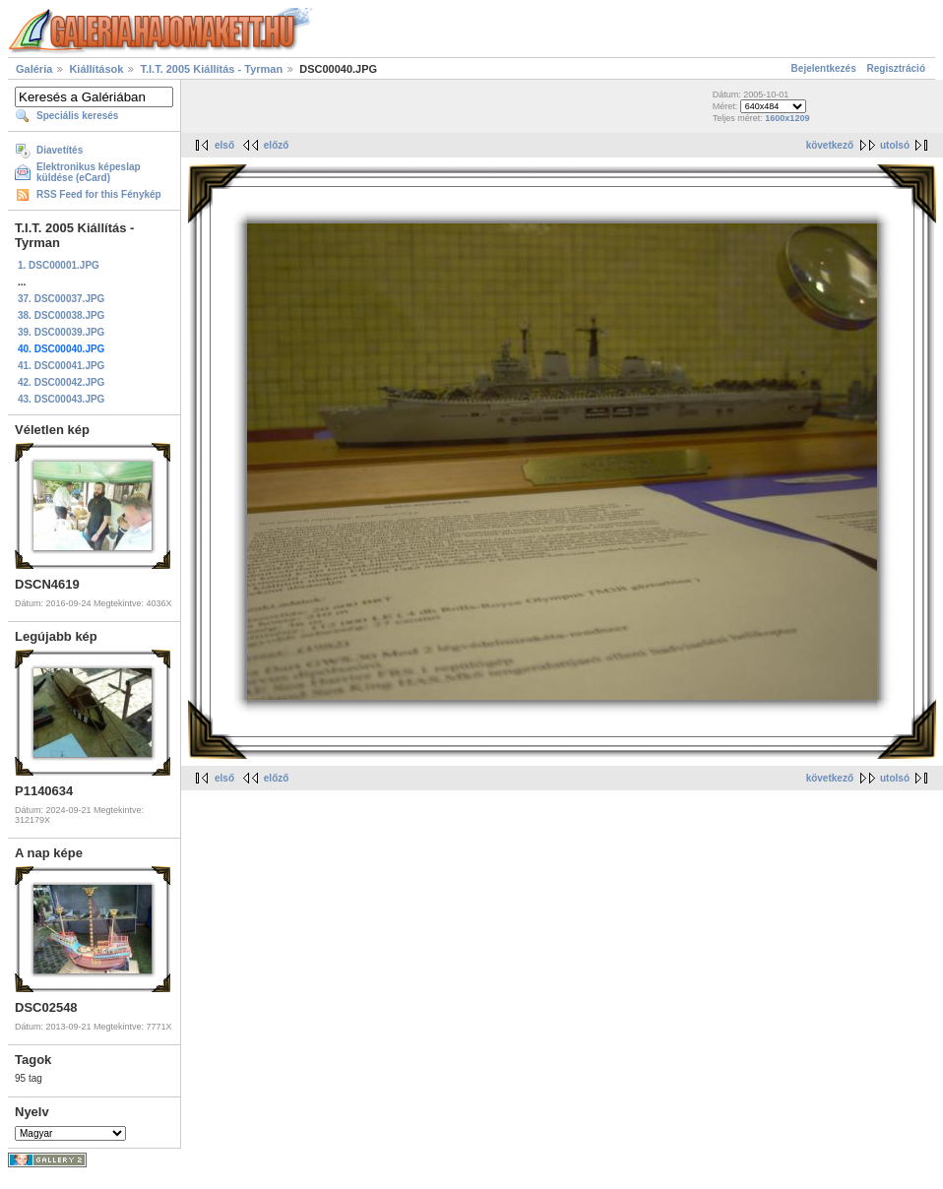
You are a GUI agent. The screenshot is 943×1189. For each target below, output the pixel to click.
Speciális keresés (77, 115)
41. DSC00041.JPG (61, 365)
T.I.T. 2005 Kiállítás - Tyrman (211, 69)
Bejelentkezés (823, 68)
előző (276, 145)
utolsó (895, 145)
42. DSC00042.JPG (61, 382)
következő (829, 145)
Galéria (34, 69)
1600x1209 (787, 118)
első (224, 145)
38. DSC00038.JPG (61, 315)
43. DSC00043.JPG (61, 399)
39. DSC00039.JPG (61, 332)
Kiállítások (96, 69)
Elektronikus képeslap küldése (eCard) (88, 172)
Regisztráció (896, 68)
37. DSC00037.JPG (61, 298)
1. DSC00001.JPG (58, 265)
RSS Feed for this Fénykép (98, 194)
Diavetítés (59, 150)
